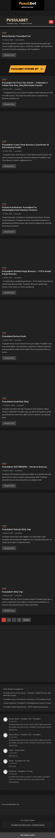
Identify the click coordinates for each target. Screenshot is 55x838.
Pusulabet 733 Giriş (25, 771)
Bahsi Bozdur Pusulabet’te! (16, 36)
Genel (4, 33)
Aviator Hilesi (19, 750)
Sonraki (26, 620)
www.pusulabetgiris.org (10, 804)
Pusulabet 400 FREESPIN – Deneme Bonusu (24, 466)
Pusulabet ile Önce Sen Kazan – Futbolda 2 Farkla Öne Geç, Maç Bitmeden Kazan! (25, 84)
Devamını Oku (9, 55)
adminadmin (20, 40)
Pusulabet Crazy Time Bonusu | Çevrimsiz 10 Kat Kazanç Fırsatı (25, 146)
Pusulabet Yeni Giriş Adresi (21, 825)
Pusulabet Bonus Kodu (14, 336)
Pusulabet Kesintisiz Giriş (15, 401)
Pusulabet (17, 20)
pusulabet (18, 89)
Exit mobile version (27, 835)
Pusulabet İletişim (38, 825)
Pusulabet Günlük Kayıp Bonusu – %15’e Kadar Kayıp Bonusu (26, 272)
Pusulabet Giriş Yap (12, 591)
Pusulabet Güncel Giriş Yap (16, 529)
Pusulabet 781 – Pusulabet (30, 719)
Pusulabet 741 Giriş (22, 761)
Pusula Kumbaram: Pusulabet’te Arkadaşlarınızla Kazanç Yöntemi (19, 208)
